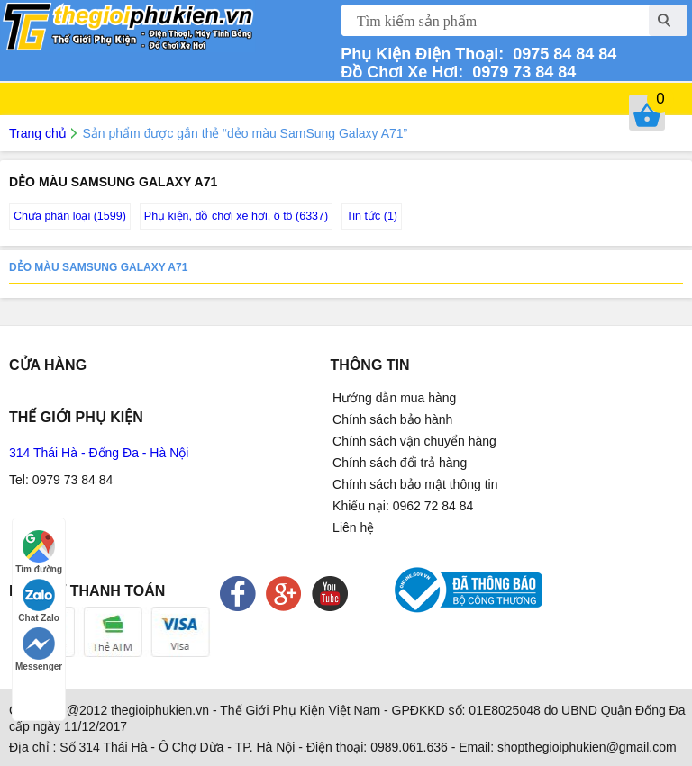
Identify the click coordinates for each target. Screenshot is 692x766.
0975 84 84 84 (560, 54)
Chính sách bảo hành (392, 419)
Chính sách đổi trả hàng (399, 462)
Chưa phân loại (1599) (70, 216)
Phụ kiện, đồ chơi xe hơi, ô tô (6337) (236, 216)
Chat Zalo (38, 601)
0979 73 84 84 (519, 72)
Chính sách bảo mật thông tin (414, 484)
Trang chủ (38, 133)
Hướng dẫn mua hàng (394, 398)
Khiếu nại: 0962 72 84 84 (402, 506)
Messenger (38, 649)
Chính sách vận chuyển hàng (414, 441)
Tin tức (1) (371, 216)
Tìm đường (38, 552)
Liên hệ (353, 527)
